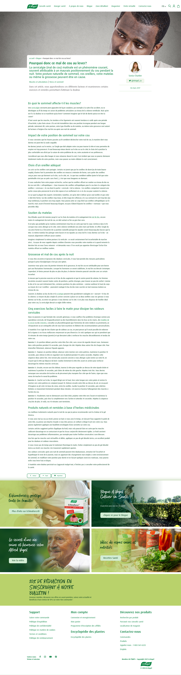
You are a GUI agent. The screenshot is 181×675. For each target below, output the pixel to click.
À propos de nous (78, 6)
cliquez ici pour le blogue (116, 516)
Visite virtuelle (131, 6)
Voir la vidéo (18, 562)
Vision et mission (33, 661)
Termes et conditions (38, 636)
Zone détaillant (104, 6)
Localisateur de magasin (130, 627)
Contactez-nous (147, 6)
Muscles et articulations (40, 82)
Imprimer (63, 476)
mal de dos (95, 218)
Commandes (125, 639)
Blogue (91, 6)
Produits (123, 643)
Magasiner (117, 6)
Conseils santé (47, 6)
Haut (48, 476)
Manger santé (62, 6)
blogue (38, 58)
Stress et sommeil (61, 82)
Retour (34, 476)
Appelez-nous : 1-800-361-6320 (133, 647)
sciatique (60, 294)
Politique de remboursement (41, 640)
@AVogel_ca (135, 81)
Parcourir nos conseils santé (131, 623)
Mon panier (75, 623)
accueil (31, 58)
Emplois (123, 651)
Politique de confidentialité (40, 627)
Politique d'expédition (38, 623)
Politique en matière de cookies (42, 631)
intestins (43, 323)
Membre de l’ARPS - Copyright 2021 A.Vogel (138, 661)
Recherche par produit (129, 619)
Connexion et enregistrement (83, 619)
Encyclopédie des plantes (81, 639)
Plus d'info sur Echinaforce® (26, 512)
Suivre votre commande (39, 619)
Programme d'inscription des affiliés (86, 627)
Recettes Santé (111, 559)
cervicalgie (35, 108)
